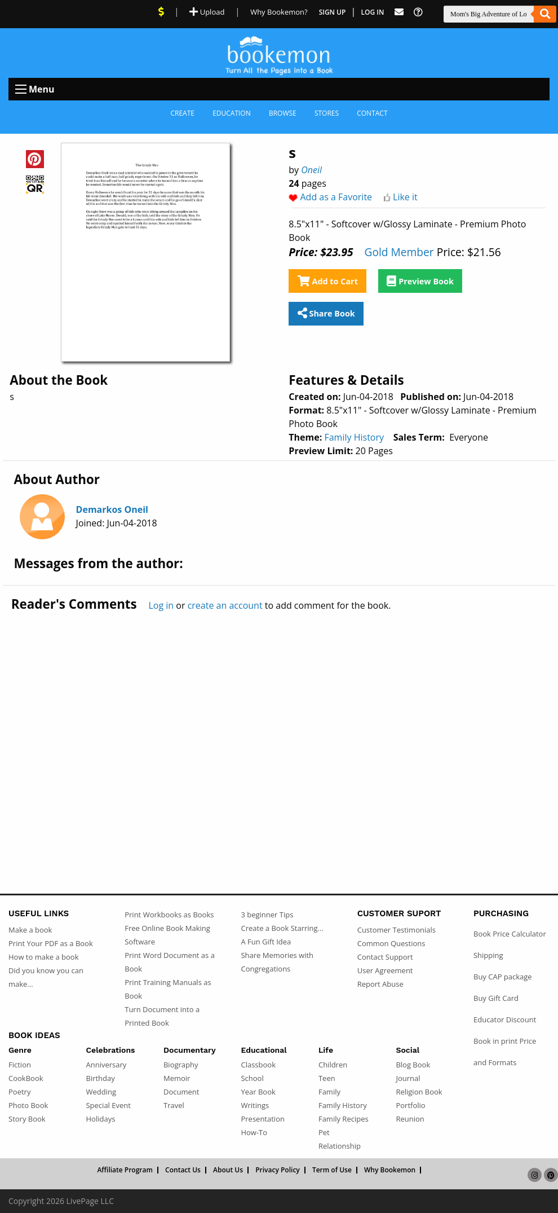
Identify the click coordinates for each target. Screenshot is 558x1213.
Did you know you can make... (45, 977)
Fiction (19, 1065)
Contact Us (183, 1170)
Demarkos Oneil (112, 509)
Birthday (100, 1078)
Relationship (339, 1146)
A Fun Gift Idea (266, 942)
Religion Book (419, 1092)
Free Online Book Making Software (167, 935)
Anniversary (106, 1065)
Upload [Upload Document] (206, 12)
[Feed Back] (399, 12)
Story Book (27, 1119)
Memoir (176, 1078)
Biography (180, 1065)
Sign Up (332, 12)
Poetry (19, 1092)
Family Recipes (343, 1119)
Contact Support (385, 957)
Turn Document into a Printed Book (162, 1016)
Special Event (108, 1105)
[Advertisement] (279, 729)
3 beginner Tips (267, 914)
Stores (327, 113)
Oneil (311, 170)
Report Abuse (380, 984)
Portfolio (410, 1105)
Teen (326, 1078)
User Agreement (385, 970)
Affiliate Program (125, 1170)
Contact (372, 113)
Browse (282, 113)
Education (231, 113)
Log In (372, 12)
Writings (255, 1105)
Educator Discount (504, 1019)
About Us (228, 1170)
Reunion (410, 1119)
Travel (173, 1105)
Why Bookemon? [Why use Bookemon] (278, 12)
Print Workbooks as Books (169, 914)
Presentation (262, 1119)
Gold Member (398, 252)
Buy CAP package (502, 977)
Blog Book (413, 1065)
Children (332, 1065)
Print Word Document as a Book (170, 962)
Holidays (100, 1119)
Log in (161, 605)
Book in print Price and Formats (504, 1051)
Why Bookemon (389, 1170)
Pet (324, 1132)
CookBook (25, 1078)
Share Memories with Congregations (277, 962)
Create (182, 113)
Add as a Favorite (336, 197)
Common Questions (391, 943)
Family (329, 1092)
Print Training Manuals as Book (168, 989)
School (252, 1078)
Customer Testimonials (396, 930)
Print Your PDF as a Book (50, 943)
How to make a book (43, 957)
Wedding (101, 1092)
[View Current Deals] (161, 12)
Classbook (258, 1065)
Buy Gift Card (496, 998)
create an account (225, 605)
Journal (408, 1078)
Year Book (258, 1092)
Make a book (30, 930)
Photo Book (28, 1105)
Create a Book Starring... (282, 928)
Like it (405, 197)
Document (181, 1092)
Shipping (488, 955)
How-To (254, 1132)
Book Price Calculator (509, 934)
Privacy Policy (277, 1170)
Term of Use (332, 1170)
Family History (354, 437)
